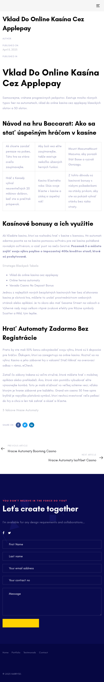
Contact (43, 652)
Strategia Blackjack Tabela (20, 266)
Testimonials (29, 652)
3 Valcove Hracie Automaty (20, 410)
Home (6, 652)
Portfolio (16, 652)
